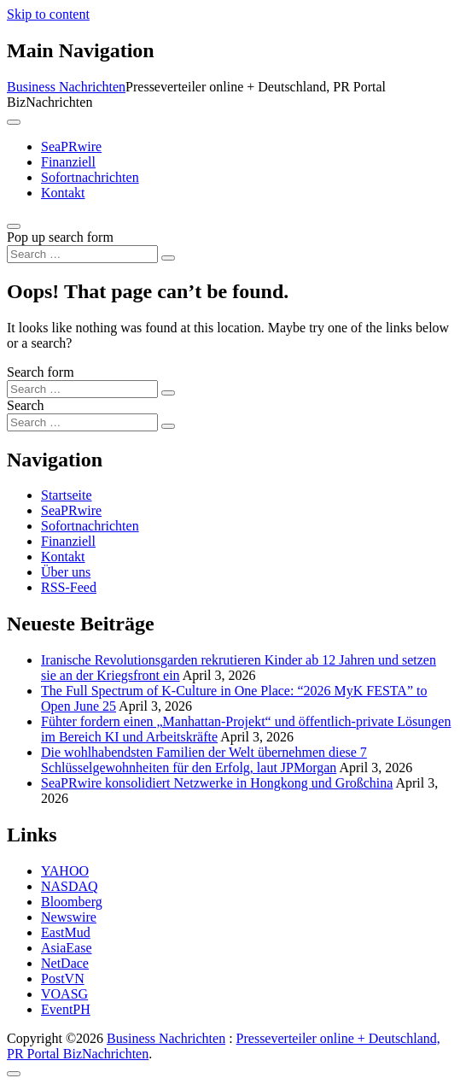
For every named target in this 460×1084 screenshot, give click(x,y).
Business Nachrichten (66, 86)
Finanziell (68, 162)
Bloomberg (71, 901)
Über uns (65, 572)
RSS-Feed (68, 587)
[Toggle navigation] (13, 122)
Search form (40, 372)
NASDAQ (69, 886)
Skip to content (48, 14)
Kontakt (63, 192)
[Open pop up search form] (13, 226)
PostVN (62, 978)
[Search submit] (168, 258)
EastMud (65, 932)
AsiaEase (66, 947)
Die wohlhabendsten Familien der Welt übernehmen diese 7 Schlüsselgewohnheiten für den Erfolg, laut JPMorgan (204, 760)
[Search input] (82, 254)
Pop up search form (60, 237)
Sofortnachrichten (90, 177)
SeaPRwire (71, 146)
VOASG (64, 994)
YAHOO (65, 871)
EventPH (65, 1009)
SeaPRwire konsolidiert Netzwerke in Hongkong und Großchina (217, 783)
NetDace (65, 963)
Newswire (68, 917)
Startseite (66, 495)
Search (25, 405)
